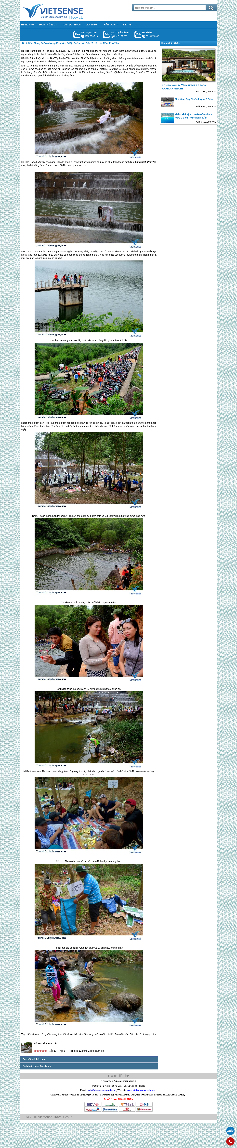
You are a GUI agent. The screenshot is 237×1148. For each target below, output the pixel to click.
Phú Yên (85, 58)
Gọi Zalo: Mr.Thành (138, 34)
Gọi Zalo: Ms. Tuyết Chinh (106, 34)
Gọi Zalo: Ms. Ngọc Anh (76, 34)
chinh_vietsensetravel (112, 36)
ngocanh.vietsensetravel (82, 36)
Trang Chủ (61, 10)
